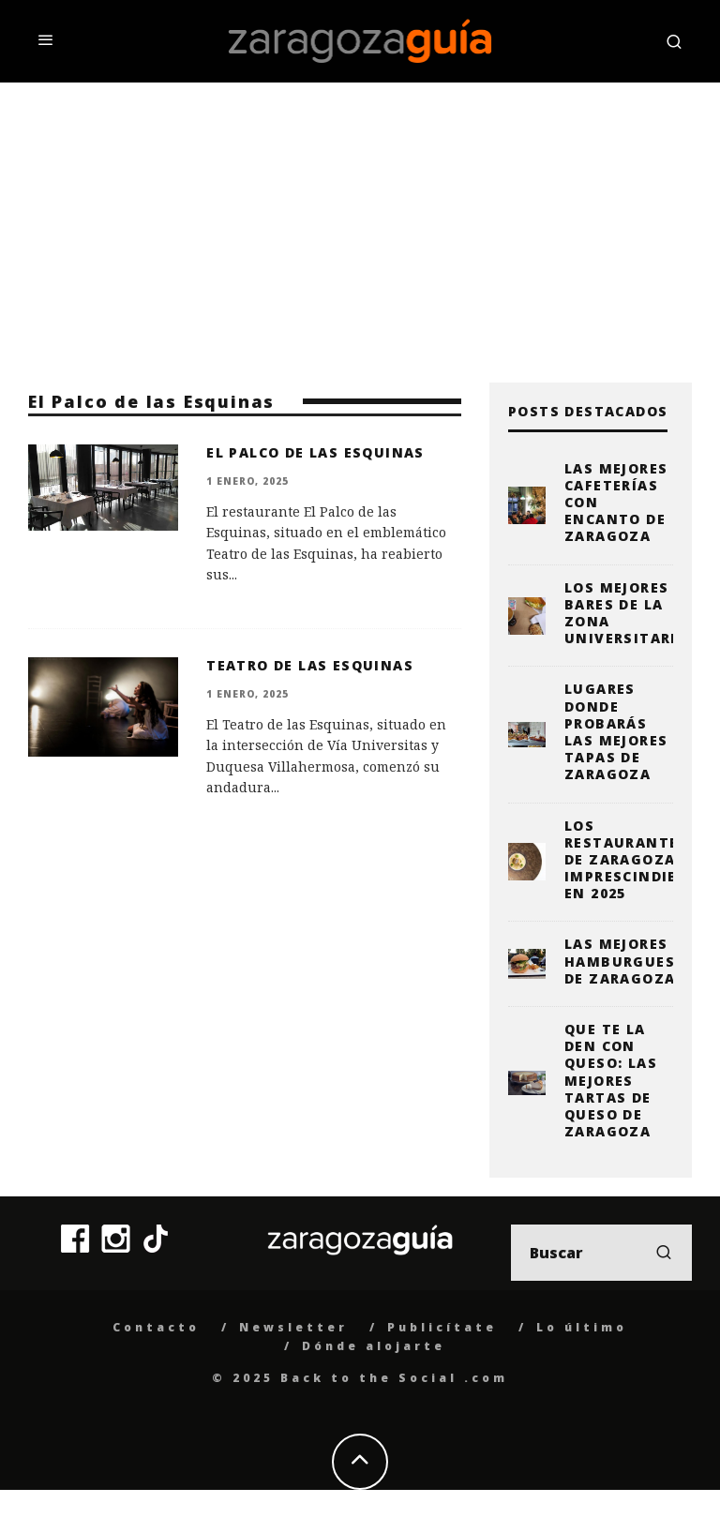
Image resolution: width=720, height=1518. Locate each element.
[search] (664, 1253)
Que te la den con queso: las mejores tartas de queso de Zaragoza (610, 1080)
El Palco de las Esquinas (315, 452)
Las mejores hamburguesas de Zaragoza (630, 960)
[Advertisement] (360, 223)
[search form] (601, 1253)
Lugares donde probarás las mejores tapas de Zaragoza (616, 731)
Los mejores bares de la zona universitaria (625, 613)
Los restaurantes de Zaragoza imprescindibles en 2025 (635, 860)
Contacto (156, 1327)
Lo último (581, 1327)
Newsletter (293, 1327)
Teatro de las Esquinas (309, 665)
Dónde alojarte (373, 1346)
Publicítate (442, 1327)
